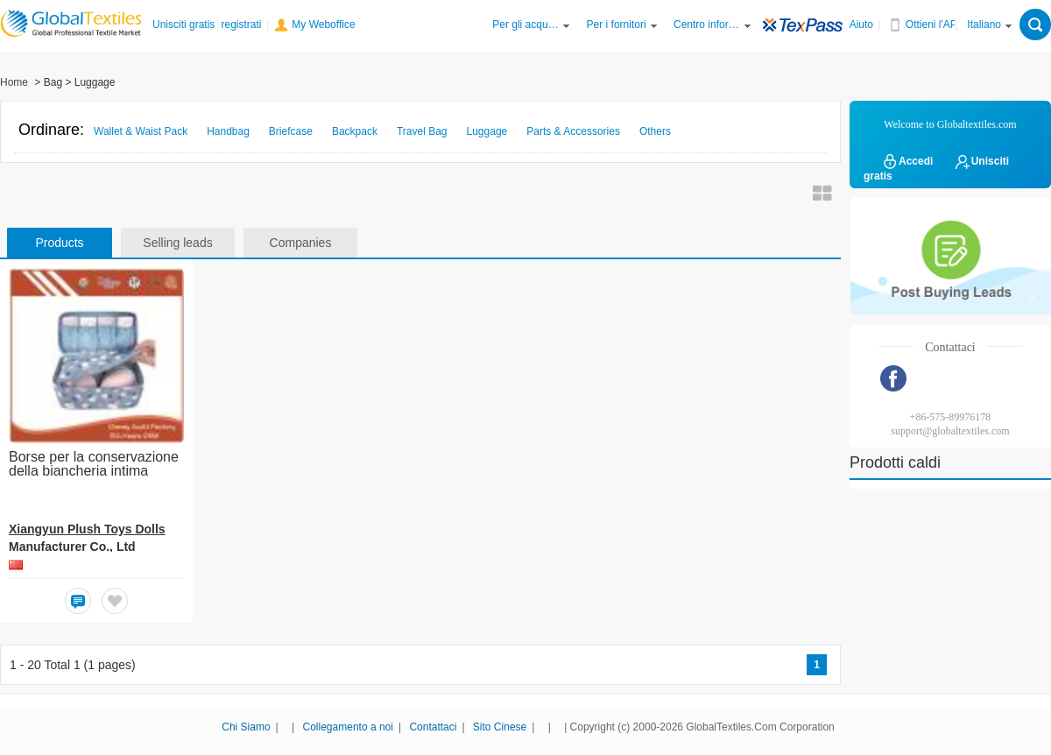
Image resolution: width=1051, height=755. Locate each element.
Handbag (228, 131)
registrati (241, 24)
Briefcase (291, 131)
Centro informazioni (707, 24)
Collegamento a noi (348, 727)
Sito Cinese (499, 727)
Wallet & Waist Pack (140, 131)
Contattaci (432, 727)
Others (655, 131)
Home (14, 82)
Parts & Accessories (573, 131)
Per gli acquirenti (525, 24)
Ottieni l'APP (935, 24)
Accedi (907, 161)
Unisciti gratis (183, 24)
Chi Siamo (246, 727)
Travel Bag (422, 131)
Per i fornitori (616, 24)
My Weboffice (323, 24)
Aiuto (861, 24)
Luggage (487, 131)
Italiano (984, 24)
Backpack (354, 131)
